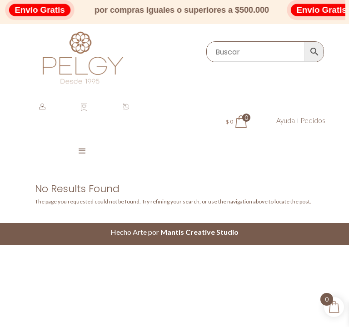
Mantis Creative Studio (199, 232)
